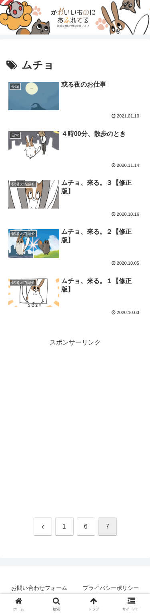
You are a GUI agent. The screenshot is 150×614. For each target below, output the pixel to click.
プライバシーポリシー (111, 588)
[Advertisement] (75, 424)
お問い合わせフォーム (39, 588)
